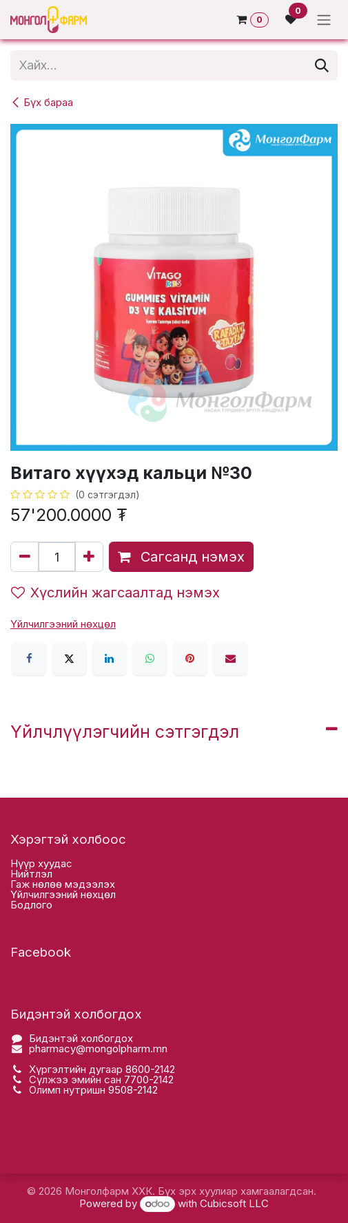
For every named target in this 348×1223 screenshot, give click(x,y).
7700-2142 (149, 1079)
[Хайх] (322, 65)
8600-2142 (150, 1069)
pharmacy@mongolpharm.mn (98, 1048)
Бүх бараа (41, 102)
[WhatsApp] (149, 658)
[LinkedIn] (109, 658)
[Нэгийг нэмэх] (88, 557)
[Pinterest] (190, 658)
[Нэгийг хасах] (24, 557)
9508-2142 (133, 1089)
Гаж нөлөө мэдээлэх (62, 884)
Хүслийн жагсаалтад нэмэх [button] (115, 592)
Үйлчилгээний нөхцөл (63, 894)
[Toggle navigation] (324, 20)
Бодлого (31, 904)
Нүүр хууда (38, 863)
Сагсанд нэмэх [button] (181, 557)
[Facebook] (28, 658)
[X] (69, 658)
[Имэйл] (230, 658)
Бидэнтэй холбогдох (81, 1038)
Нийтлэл (31, 873)
